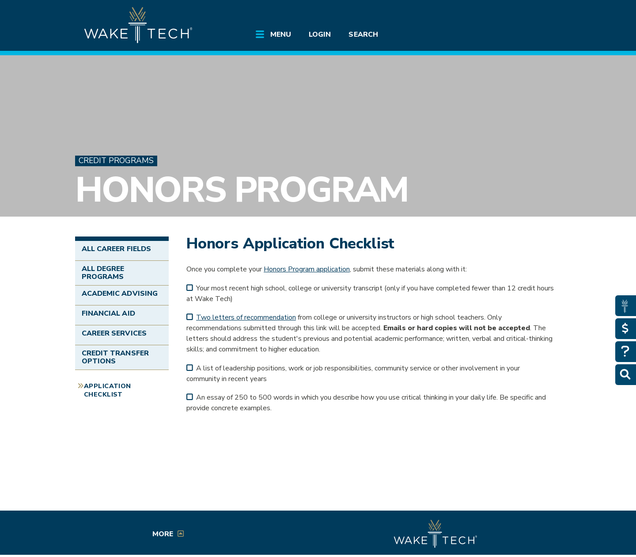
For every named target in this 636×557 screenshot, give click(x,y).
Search (363, 34)
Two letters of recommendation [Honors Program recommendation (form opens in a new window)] (246, 317)
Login (320, 34)
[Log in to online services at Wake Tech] (535, 14)
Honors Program (241, 190)
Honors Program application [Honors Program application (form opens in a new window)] (307, 269)
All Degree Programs (103, 273)
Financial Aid (108, 313)
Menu (280, 34)
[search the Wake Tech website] (510, 14)
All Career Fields (116, 249)
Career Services (114, 333)
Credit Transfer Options (115, 357)
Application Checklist (107, 390)
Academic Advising (120, 293)
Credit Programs (116, 161)
